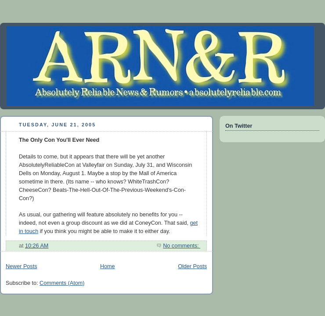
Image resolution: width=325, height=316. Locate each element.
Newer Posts (21, 266)
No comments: (181, 246)
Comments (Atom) (62, 283)
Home (107, 266)
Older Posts (192, 266)
